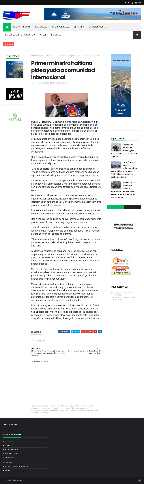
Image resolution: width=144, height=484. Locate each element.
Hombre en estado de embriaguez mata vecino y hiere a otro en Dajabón (124, 151)
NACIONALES (41, 27)
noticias (8, 462)
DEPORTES (56, 35)
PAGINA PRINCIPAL (21, 27)
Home (33, 55)
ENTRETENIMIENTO (97, 27)
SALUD (43, 35)
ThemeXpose (17, 480)
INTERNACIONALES (60, 27)
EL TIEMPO (79, 27)
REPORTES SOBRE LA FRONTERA (20, 35)
